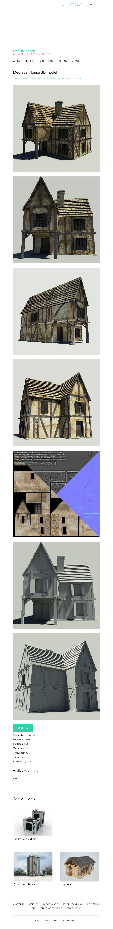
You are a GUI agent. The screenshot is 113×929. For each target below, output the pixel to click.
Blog (34, 908)
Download (23, 728)
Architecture (46, 61)
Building (26, 78)
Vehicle (16, 61)
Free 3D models (24, 51)
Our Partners (93, 904)
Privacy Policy (74, 908)
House (34, 78)
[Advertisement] (56, 27)
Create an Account (69, 4)
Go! (91, 4)
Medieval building (50, 78)
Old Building (61, 78)
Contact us (18, 904)
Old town (78, 78)
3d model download (72, 904)
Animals (75, 61)
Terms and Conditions (51, 908)
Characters (30, 61)
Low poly (40, 78)
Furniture (62, 61)
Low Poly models (50, 904)
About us (33, 904)
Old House (70, 78)
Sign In (58, 4)
